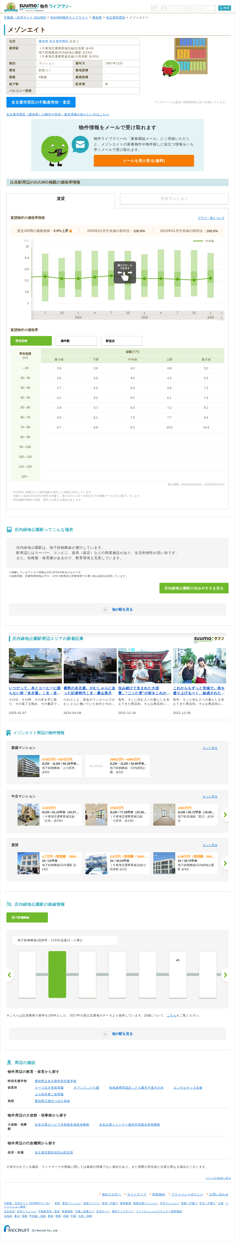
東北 (17, 1216)
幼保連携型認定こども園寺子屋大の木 (136, 1087)
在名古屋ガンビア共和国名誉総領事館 (62, 1124)
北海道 (8, 1216)
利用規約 (158, 1194)
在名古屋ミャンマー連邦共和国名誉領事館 (129, 1124)
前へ (10, 975)
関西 (58, 1216)
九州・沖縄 (85, 1216)
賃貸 (57, 1203)
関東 (24, 1216)
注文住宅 (9, 1211)
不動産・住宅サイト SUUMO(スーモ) (27, 1203)
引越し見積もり (84, 1211)
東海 (50, 1216)
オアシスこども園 (86, 1087)
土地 (220, 1203)
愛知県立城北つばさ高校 (52, 1101)
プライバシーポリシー (187, 1194)
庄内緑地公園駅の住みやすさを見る (194, 588)
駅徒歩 (110, 341)
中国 (73, 1216)
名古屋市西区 (115, 17)
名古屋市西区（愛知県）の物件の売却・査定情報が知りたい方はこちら (57, 114)
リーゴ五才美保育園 (49, 1087)
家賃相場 (125, 1203)
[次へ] (225, 814)
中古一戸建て (207, 1203)
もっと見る (210, 748)
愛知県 (97, 17)
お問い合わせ (219, 1194)
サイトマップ (136, 1194)
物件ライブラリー (123, 1211)
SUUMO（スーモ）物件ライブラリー (37, 7)
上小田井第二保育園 (49, 1094)
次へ (225, 975)
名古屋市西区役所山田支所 (54, 1152)
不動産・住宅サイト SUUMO (25, 17)
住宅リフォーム (26, 1211)
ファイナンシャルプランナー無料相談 (159, 1211)
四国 (66, 1216)
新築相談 (67, 1211)
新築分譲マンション (145, 1203)
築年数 (65, 341)
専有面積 (21, 341)
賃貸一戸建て (110, 1203)
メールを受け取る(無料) (144, 161)
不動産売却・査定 (49, 1211)
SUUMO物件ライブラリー (69, 17)
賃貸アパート (91, 1203)
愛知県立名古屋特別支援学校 (56, 1081)
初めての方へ (111, 1194)
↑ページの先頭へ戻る (218, 1178)
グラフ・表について (211, 218)
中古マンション (169, 1203)
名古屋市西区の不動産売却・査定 (41, 102)
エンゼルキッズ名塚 (188, 1087)
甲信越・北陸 (37, 1216)
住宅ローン (103, 1211)
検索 (226, 8)
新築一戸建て (189, 1203)
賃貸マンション (71, 1203)
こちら (171, 1015)
